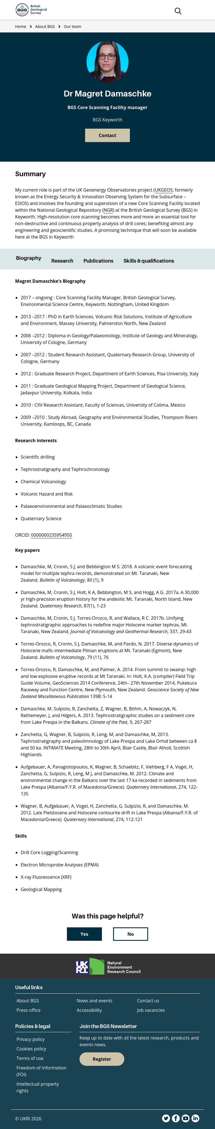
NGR (108, 210)
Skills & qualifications (148, 261)
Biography (28, 258)
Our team (72, 26)
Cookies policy (31, 1049)
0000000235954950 (51, 535)
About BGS (45, 26)
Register (102, 1059)
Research (62, 261)
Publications (98, 261)
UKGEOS (163, 190)
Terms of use (30, 1058)
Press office (29, 1010)
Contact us (148, 1001)
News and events (94, 1001)
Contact (107, 135)
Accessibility (89, 1010)
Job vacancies (151, 1010)
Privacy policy (31, 1039)
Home (20, 26)
